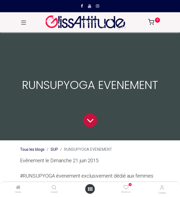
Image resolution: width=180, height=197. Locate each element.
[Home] (18, 188)
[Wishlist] (126, 187)
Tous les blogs (32, 149)
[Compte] (162, 187)
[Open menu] (90, 189)
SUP (54, 149)
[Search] (54, 188)
